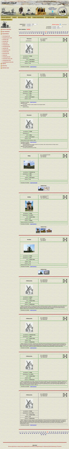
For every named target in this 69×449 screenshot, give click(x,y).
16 (44, 31)
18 (48, 31)
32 (26, 33)
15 (42, 31)
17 (46, 31)
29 (20, 33)
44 (49, 33)
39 (39, 33)
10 (32, 31)
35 (32, 33)
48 (57, 33)
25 (62, 31)
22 (56, 31)
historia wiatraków (6, 29)
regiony (4, 63)
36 (33, 33)
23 (58, 31)
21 (54, 31)
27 (65, 31)
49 (59, 33)
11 (34, 31)
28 (67, 31)
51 (63, 33)
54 (43, 34)
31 (24, 33)
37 (35, 33)
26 (63, 31)
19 (50, 31)
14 (40, 31)
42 (45, 33)
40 (41, 33)
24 (60, 31)
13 (38, 31)
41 (43, 33)
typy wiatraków (6, 31)
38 (37, 33)
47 (55, 33)
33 (28, 33)
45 (51, 33)
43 (47, 33)
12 (36, 31)
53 (67, 33)
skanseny (4, 65)
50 (61, 33)
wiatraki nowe (5, 67)
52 (65, 33)
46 (53, 33)
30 (22, 33)
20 (52, 31)
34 (30, 33)
